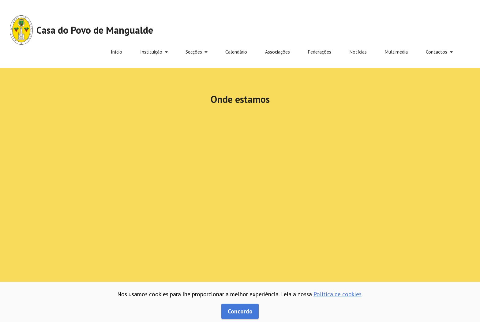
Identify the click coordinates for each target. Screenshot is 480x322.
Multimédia (396, 52)
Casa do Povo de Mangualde (94, 30)
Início (116, 52)
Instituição (151, 52)
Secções (194, 52)
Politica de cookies (337, 294)
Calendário (236, 52)
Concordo (240, 311)
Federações (319, 52)
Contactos (436, 52)
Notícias (358, 52)
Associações (277, 52)
